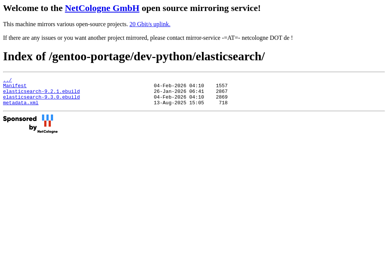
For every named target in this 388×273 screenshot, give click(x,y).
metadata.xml (21, 108)
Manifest (15, 87)
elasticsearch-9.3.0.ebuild (41, 101)
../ (7, 80)
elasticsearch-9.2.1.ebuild (41, 94)
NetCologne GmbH (102, 8)
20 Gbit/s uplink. (150, 24)
